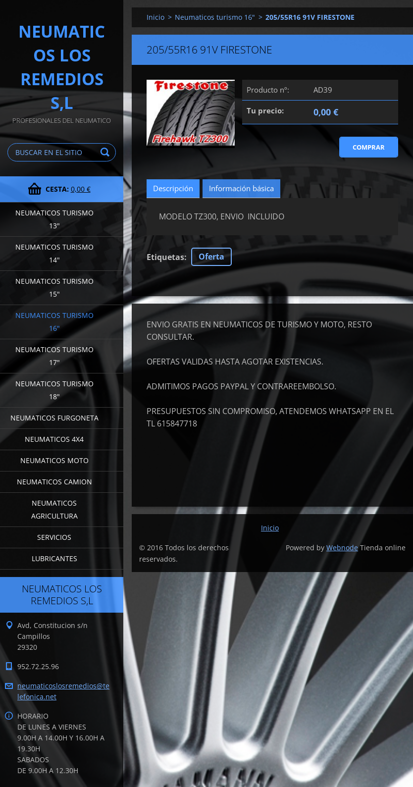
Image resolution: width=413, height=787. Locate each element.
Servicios (54, 537)
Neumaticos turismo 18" (54, 390)
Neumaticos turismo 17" (54, 356)
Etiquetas (165, 257)
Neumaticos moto (54, 460)
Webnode (342, 547)
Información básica (241, 188)
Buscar (106, 152)
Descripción (173, 188)
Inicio (155, 17)
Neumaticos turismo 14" (54, 253)
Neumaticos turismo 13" (54, 219)
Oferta (211, 256)
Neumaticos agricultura (54, 509)
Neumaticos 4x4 (54, 439)
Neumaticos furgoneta (54, 417)
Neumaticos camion (54, 481)
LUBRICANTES (54, 558)
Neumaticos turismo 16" (54, 322)
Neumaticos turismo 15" (54, 287)
